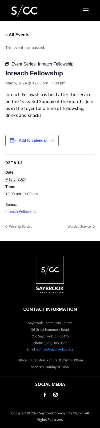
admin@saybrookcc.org (55, 349)
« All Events (17, 34)
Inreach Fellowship (21, 211)
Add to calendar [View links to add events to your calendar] (33, 140)
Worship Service (20, 227)
